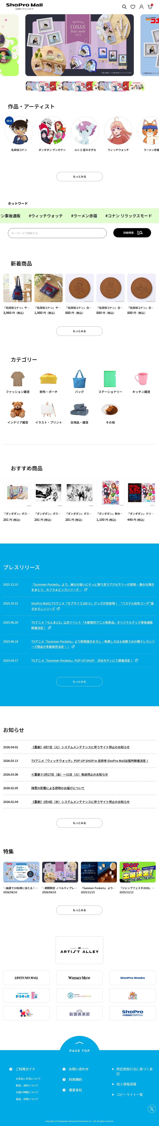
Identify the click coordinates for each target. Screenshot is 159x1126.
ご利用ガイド (25, 1069)
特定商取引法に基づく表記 (134, 1071)
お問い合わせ (79, 1069)
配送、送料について (27, 1085)
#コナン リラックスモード (81, 216)
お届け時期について (27, 1092)
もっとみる (79, 176)
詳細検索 (128, 233)
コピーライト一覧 (129, 1094)
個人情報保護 (126, 1084)
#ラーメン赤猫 (37, 216)
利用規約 (75, 1079)
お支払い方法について (28, 1078)
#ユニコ (120, 216)
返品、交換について (27, 1099)
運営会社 (75, 1090)
